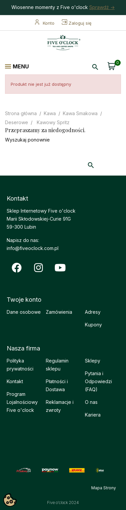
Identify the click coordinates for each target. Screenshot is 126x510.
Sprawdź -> (102, 7)
